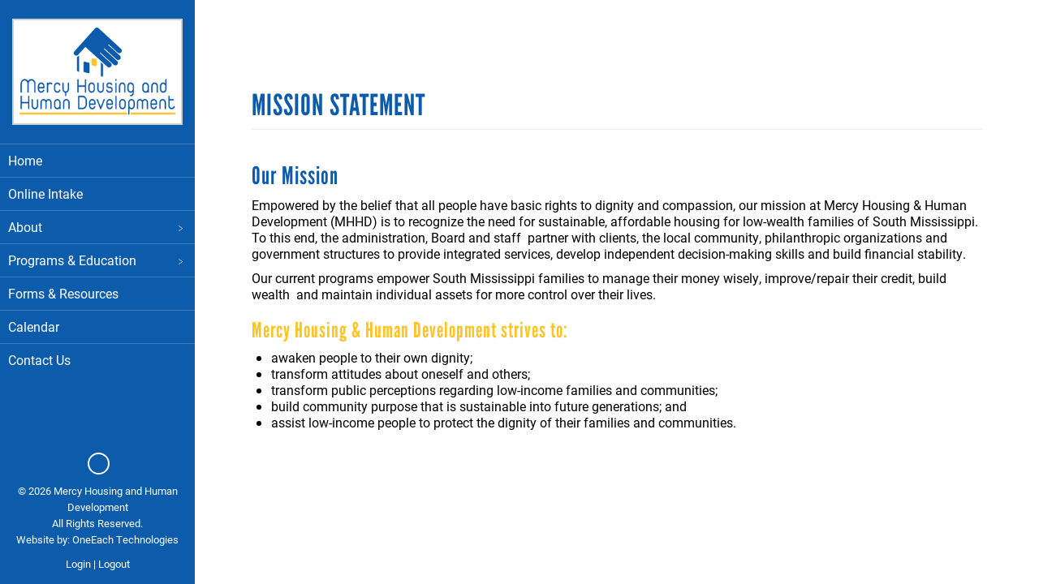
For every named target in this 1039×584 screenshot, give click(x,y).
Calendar (33, 326)
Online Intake (45, 193)
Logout (114, 563)
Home (25, 160)
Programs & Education (97, 259)
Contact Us (39, 359)
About (97, 226)
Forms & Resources (63, 293)
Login (78, 563)
